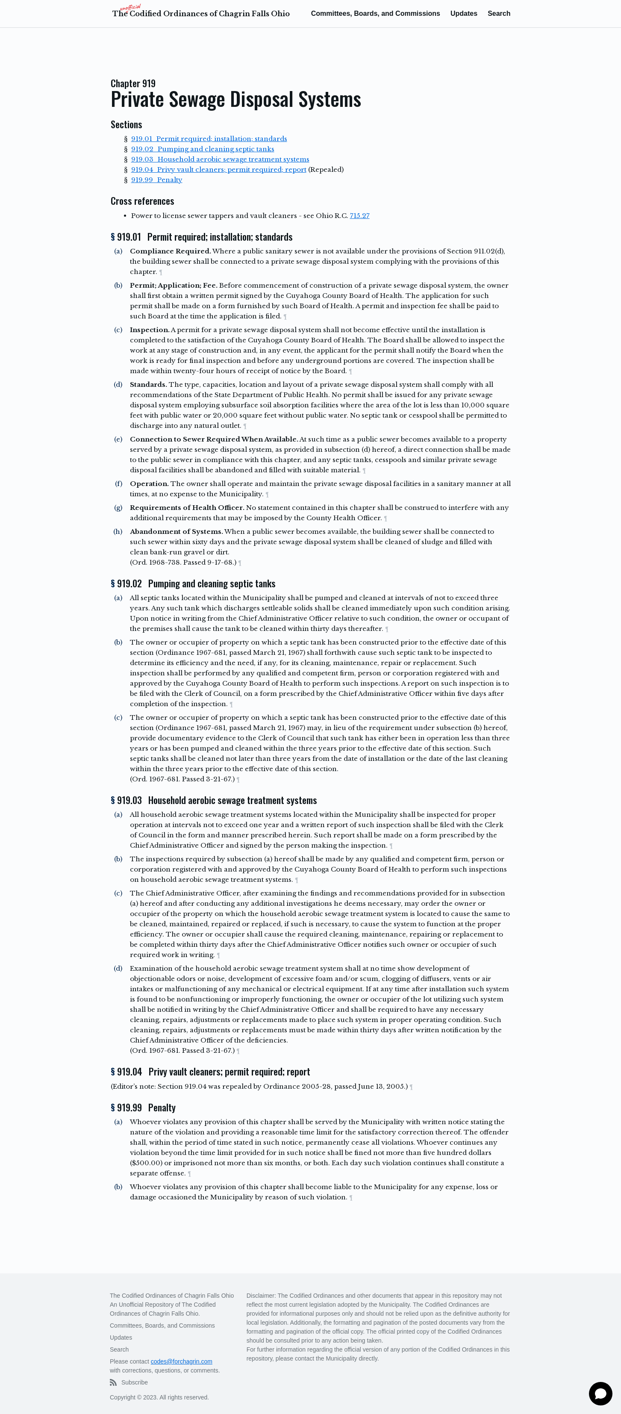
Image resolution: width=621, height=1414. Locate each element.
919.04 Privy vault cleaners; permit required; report (218, 169)
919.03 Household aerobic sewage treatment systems (220, 159)
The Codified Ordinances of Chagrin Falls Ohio (201, 13)
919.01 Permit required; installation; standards (209, 139)
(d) (118, 384)
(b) (118, 285)
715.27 (360, 216)
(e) (118, 439)
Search (499, 13)
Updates (463, 13)
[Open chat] (600, 1393)
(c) (118, 330)
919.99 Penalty (156, 180)
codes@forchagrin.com (181, 1361)
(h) (117, 531)
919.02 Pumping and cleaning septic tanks (202, 149)
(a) (118, 251)
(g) (118, 508)
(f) (118, 484)
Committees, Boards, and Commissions (375, 13)
